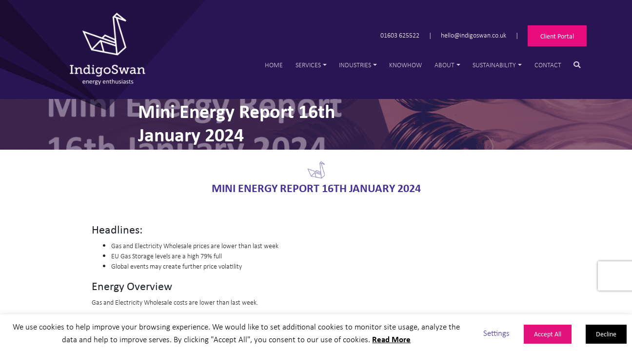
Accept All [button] (547, 333)
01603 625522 (399, 34)
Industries (355, 64)
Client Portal (557, 35)
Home (274, 64)
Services (308, 64)
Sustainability (494, 64)
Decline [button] (606, 333)
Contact (547, 64)
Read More (391, 339)
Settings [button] (496, 332)
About (444, 64)
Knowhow (405, 64)
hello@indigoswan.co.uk (473, 34)
